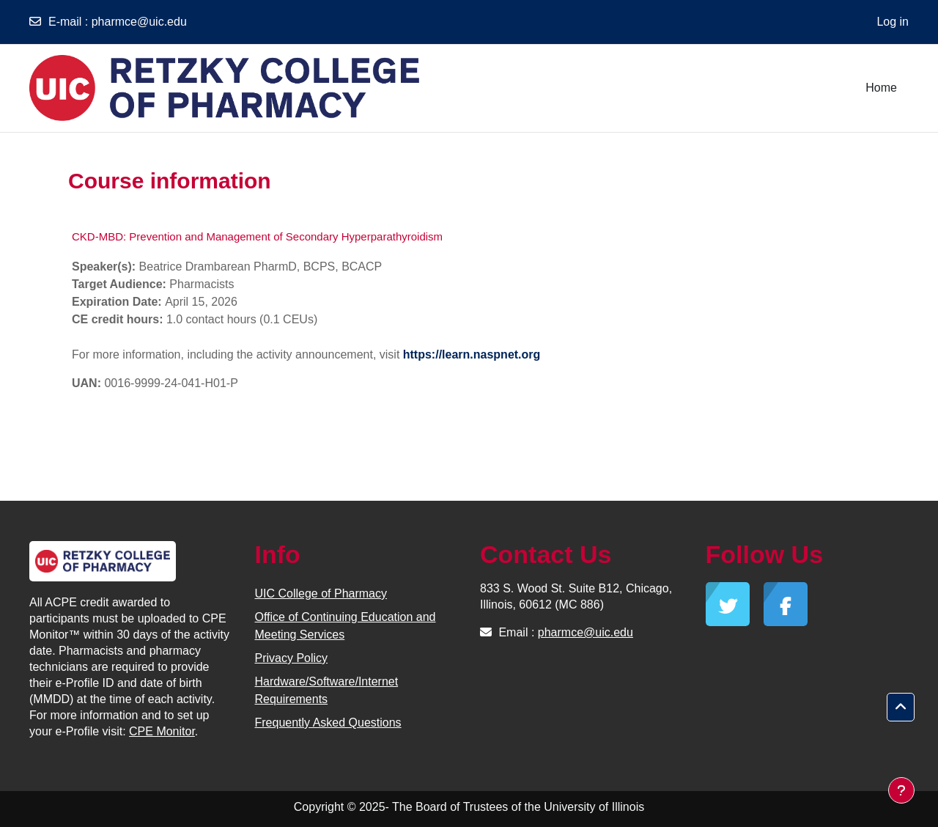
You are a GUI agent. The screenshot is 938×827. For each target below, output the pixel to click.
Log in (892, 21)
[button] (901, 707)
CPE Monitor (162, 731)
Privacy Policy (291, 658)
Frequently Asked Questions (328, 722)
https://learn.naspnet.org (472, 354)
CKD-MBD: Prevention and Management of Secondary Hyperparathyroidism (257, 236)
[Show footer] (901, 790)
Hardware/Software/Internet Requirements (327, 690)
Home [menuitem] (881, 87)
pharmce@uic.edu (139, 21)
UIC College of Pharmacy (321, 593)
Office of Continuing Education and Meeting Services (345, 626)
